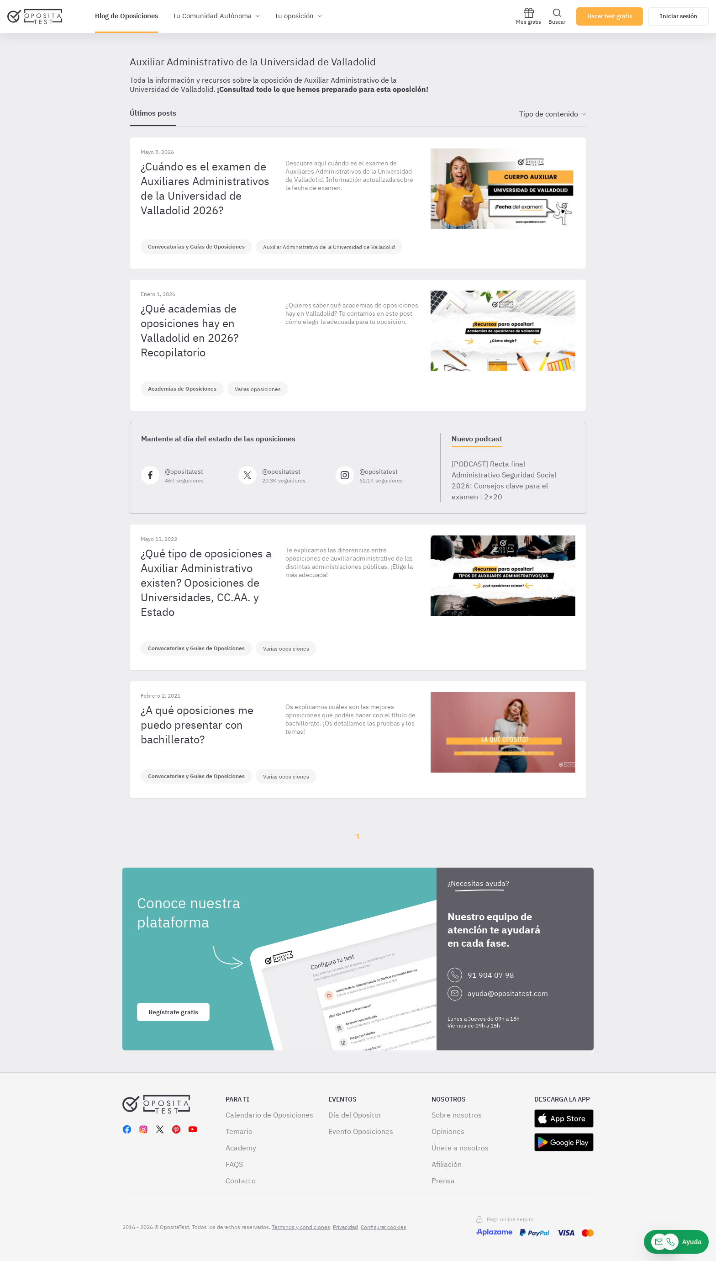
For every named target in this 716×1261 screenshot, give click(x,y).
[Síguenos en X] (283, 475)
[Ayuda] (676, 1242)
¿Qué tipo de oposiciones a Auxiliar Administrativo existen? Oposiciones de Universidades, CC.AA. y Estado (206, 582)
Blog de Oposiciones (126, 15)
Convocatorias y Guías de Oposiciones (196, 246)
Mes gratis (528, 16)
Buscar (556, 16)
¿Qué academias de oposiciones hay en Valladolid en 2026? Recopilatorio (189, 330)
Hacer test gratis (609, 16)
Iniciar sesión (678, 16)
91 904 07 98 (491, 975)
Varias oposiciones (258, 389)
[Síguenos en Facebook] (186, 475)
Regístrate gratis (173, 1012)
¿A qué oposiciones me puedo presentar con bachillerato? (197, 725)
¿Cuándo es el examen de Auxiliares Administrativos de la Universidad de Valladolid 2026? (205, 188)
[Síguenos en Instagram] (381, 475)
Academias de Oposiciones (182, 388)
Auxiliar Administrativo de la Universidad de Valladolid (329, 247)
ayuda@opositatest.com (508, 993)
